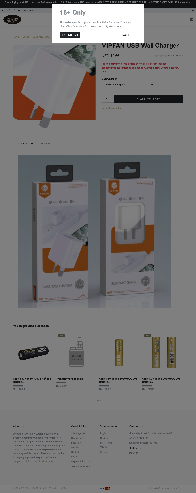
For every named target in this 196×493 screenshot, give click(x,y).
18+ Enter (70, 35)
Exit (126, 35)
